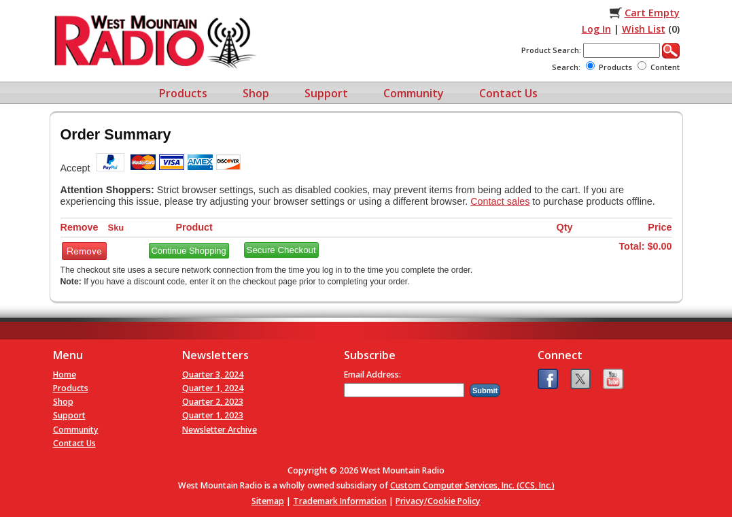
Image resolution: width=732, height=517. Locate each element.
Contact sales (499, 201)
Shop (256, 93)
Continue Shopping (189, 251)
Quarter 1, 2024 (212, 388)
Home (64, 374)
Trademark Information (340, 501)
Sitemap (267, 501)
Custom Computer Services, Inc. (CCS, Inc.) (472, 485)
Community (413, 93)
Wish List (643, 28)
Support (326, 93)
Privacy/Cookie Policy (438, 501)
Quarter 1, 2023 (212, 415)
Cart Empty (652, 12)
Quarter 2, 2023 (212, 401)
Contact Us (508, 93)
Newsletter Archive (219, 429)
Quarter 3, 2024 (212, 374)
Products (183, 93)
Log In (596, 28)
